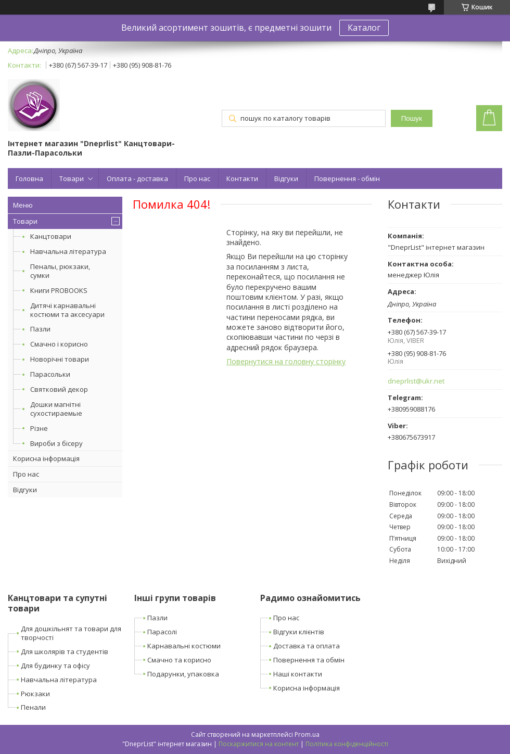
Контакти (242, 178)
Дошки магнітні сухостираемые (56, 409)
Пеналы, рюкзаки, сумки (60, 271)
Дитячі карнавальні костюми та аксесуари (67, 310)
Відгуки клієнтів (298, 631)
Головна (29, 178)
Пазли (40, 329)
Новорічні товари (59, 359)
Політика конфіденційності (346, 743)
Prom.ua (307, 734)
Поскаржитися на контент (259, 743)
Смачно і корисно (59, 344)
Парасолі (162, 631)
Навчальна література (68, 251)
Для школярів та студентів (64, 651)
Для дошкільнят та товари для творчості (71, 633)
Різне (39, 428)
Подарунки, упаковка (183, 674)
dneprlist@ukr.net (416, 381)
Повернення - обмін (347, 178)
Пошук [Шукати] (411, 118)
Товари (71, 178)
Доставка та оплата (306, 645)
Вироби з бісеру (56, 443)
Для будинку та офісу (55, 665)
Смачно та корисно (179, 659)
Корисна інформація (46, 458)
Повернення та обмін (309, 659)
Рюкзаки (35, 693)
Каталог (364, 27)
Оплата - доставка (137, 178)
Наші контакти (297, 674)
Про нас (197, 178)
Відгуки (286, 178)
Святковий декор (59, 389)
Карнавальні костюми (184, 645)
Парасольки (50, 374)
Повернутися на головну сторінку (286, 361)
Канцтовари (50, 236)
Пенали (33, 707)
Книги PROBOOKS (58, 290)
